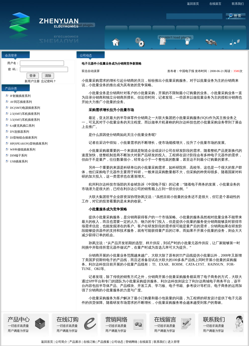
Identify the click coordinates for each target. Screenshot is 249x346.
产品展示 (75, 342)
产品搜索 (103, 342)
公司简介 (61, 342)
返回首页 (193, 3)
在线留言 (215, 3)
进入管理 (174, 342)
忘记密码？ (48, 81)
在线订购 (89, 342)
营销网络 (131, 342)
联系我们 (238, 3)
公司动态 (117, 342)
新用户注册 (32, 81)
